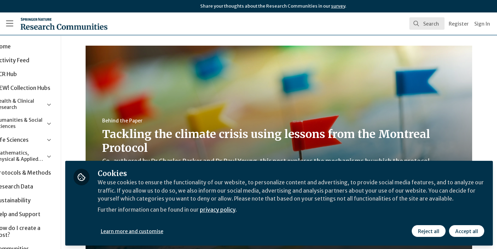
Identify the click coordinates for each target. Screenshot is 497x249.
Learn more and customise (159, 231)
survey (338, 6)
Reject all (428, 231)
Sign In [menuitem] (482, 24)
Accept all (466, 231)
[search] (427, 23)
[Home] (54, 23)
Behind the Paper (136, 121)
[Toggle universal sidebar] (9, 23)
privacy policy (246, 217)
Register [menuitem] (459, 24)
